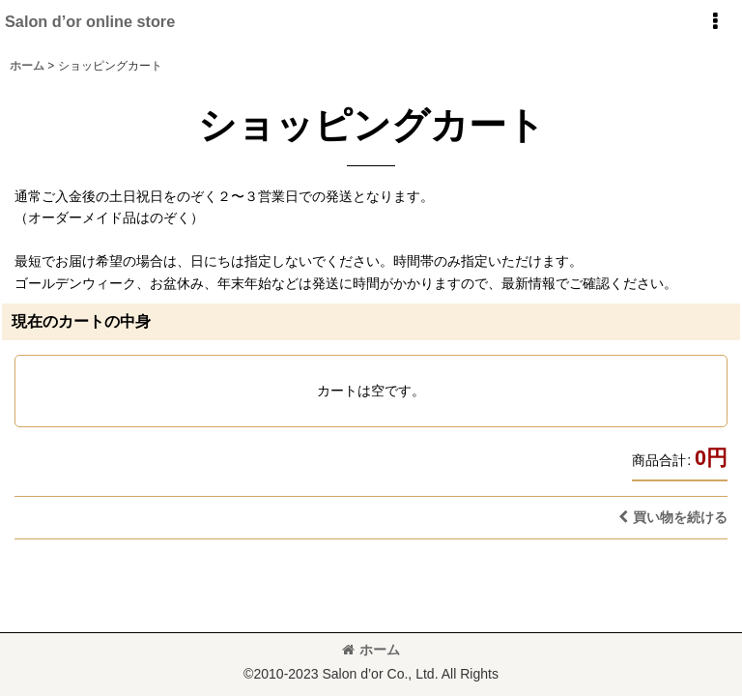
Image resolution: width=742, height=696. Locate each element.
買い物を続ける (673, 517)
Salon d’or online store (90, 21)
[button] (715, 21)
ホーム (371, 649)
